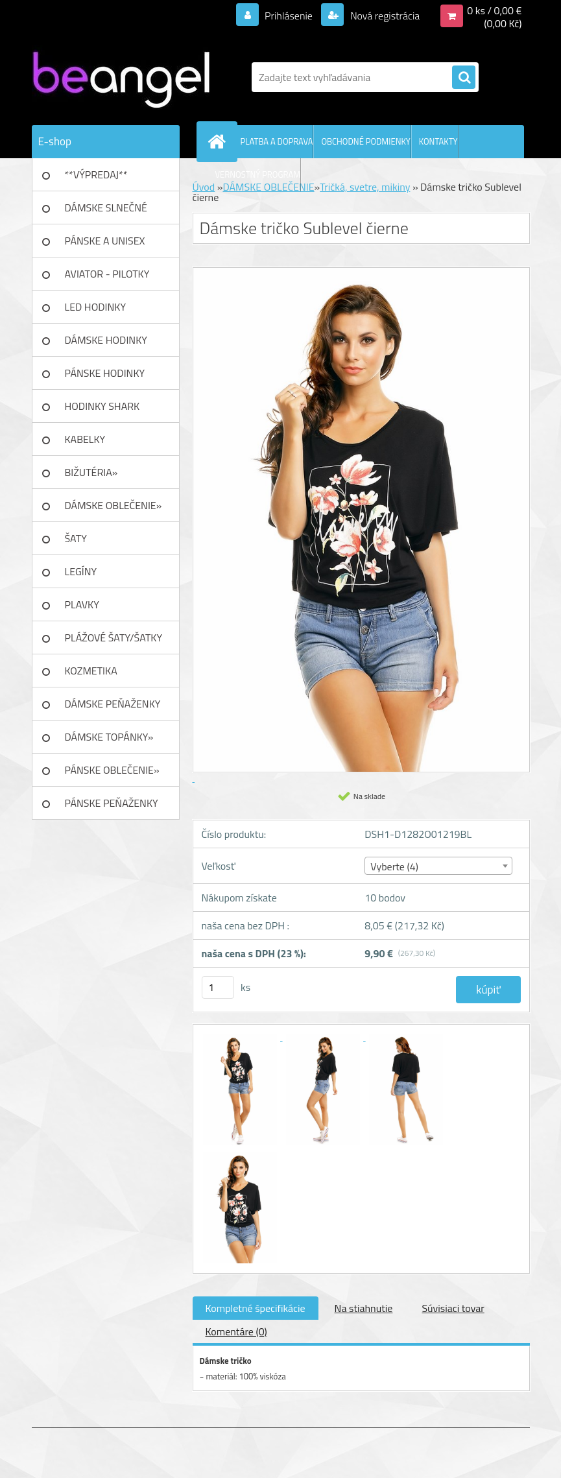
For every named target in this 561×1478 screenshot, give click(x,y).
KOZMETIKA (91, 670)
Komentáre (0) (236, 1331)
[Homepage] (220, 141)
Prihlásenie (289, 15)
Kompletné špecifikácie (255, 1308)
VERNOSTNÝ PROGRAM (258, 174)
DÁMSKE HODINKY (106, 340)
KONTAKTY (438, 141)
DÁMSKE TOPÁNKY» (109, 737)
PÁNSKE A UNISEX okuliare (105, 245)
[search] (463, 78)
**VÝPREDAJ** (96, 174)
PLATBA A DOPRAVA (277, 141)
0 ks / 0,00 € (494, 10)
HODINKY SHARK (102, 406)
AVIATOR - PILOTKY (107, 273)
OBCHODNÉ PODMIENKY (365, 141)
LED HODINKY (95, 307)
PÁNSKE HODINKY (105, 373)
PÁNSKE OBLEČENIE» (112, 770)
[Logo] (121, 77)
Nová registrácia (384, 15)
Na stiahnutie (364, 1308)
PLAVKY (82, 604)
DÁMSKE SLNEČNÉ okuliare (106, 212)
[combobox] (438, 866)
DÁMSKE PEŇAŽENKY (113, 703)
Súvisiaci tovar (453, 1308)
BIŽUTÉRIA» (91, 472)
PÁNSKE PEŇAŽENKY (111, 803)
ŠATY (76, 538)
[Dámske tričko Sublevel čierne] (241, 1036)
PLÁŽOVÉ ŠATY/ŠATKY (114, 637)
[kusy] (218, 987)
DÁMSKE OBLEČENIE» (113, 505)
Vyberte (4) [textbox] (394, 866)
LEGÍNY (81, 571)
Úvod (204, 187)
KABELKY (85, 439)
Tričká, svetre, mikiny (365, 187)
